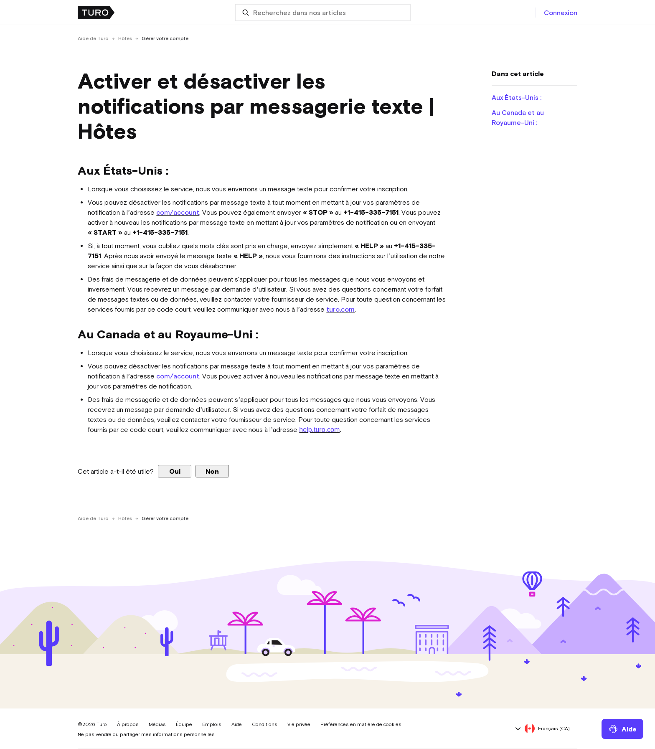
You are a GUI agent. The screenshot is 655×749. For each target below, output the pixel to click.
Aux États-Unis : (516, 97)
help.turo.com (319, 429)
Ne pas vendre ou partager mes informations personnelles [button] (146, 734)
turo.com (340, 309)
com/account (177, 212)
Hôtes (125, 38)
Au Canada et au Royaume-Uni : (518, 117)
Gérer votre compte (165, 38)
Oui (174, 471)
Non (212, 471)
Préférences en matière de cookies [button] (360, 724)
